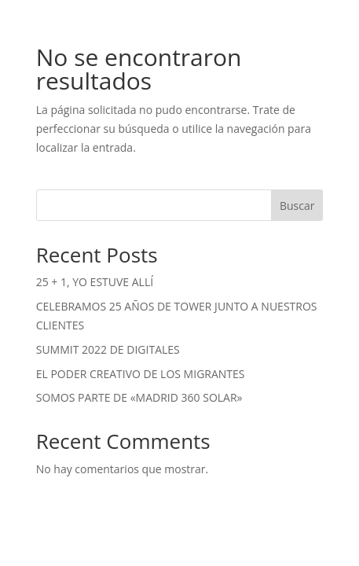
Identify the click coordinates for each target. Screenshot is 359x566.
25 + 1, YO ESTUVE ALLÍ (94, 281)
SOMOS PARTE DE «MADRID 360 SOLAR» (139, 397)
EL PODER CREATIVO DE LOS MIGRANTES (140, 373)
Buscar (297, 205)
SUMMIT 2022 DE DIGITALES (108, 349)
